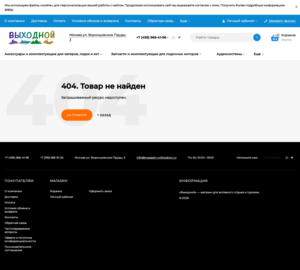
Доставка (39, 21)
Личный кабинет (61, 197)
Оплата (59, 21)
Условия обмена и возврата (95, 21)
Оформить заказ (100, 191)
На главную (77, 115)
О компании (14, 21)
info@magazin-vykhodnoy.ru (156, 157)
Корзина (56, 191)
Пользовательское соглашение (18, 248)
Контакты (133, 21)
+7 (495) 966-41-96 (151, 37)
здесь (9, 9)
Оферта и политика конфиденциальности (20, 239)
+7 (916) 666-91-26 (51, 157)
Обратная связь (160, 21)
